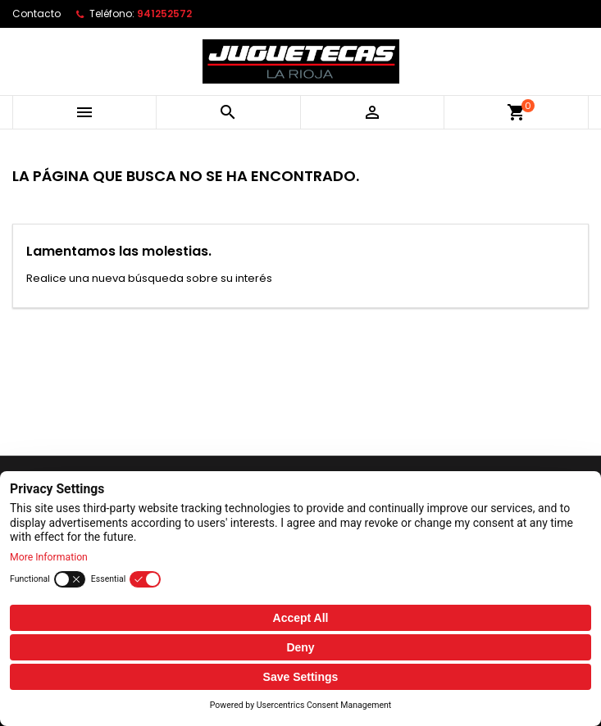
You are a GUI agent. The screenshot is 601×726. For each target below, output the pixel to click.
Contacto (36, 13)
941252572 (164, 13)
